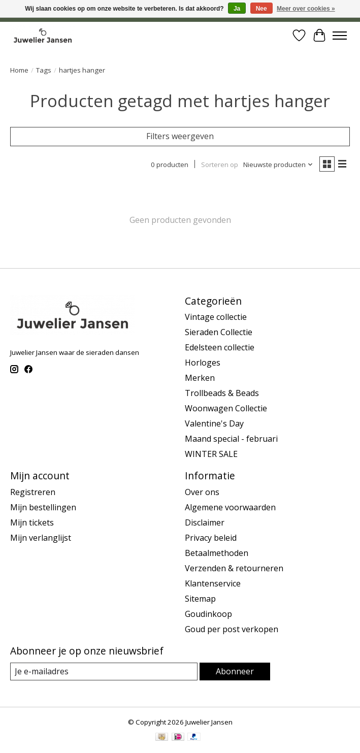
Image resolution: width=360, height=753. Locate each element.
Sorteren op (219, 164)
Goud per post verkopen (231, 629)
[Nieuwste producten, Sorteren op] (278, 164)
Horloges (202, 362)
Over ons (202, 492)
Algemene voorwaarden (230, 507)
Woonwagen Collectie (226, 408)
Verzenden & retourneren (234, 568)
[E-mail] (104, 671)
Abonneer (235, 671)
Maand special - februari (231, 438)
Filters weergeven (180, 136)
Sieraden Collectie (218, 332)
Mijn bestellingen (43, 507)
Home (19, 70)
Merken (200, 377)
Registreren (32, 492)
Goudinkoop (208, 613)
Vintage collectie (216, 316)
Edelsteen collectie (219, 347)
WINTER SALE (211, 454)
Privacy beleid (211, 537)
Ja (237, 8)
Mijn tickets (32, 522)
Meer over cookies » (306, 8)
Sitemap (200, 598)
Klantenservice (213, 583)
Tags (43, 70)
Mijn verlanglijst (40, 537)
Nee (261, 8)
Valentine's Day (214, 423)
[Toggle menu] (340, 35)
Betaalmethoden (216, 553)
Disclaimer (204, 522)
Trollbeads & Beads (222, 393)
